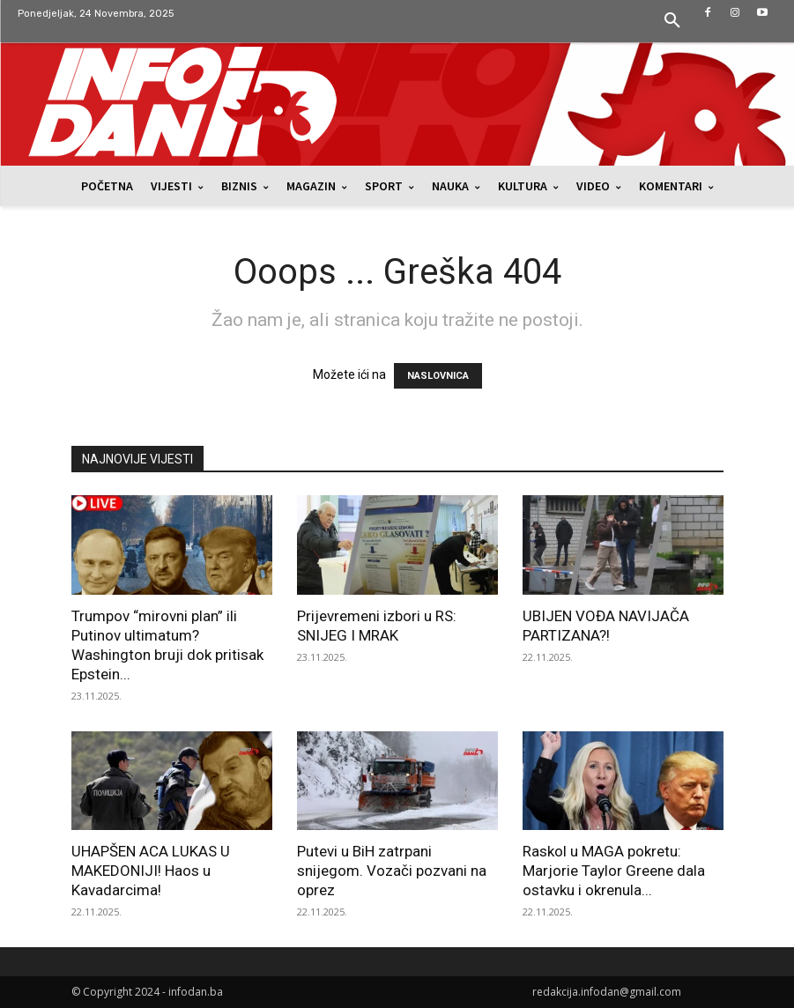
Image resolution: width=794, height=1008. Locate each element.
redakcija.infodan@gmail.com (606, 991)
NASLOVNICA (438, 376)
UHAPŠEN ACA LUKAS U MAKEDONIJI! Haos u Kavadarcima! (150, 870)
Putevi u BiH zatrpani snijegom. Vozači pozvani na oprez (391, 870)
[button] (672, 21)
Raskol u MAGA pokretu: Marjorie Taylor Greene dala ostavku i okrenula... (614, 870)
